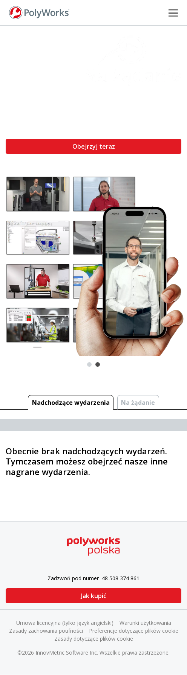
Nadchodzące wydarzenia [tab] (71, 402)
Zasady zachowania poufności (46, 630)
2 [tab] (97, 364)
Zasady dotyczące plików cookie (93, 638)
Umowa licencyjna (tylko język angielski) (64, 622)
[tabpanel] (93, 191)
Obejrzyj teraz (93, 146)
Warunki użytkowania (145, 622)
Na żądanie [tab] (138, 402)
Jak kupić (93, 596)
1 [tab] (89, 364)
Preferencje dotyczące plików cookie (133, 630)
